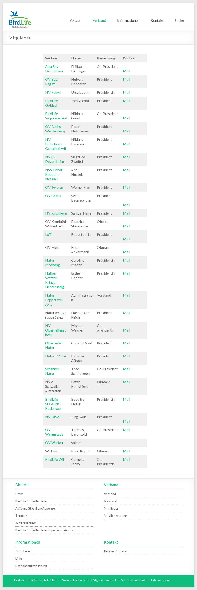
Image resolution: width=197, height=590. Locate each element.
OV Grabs (53, 195)
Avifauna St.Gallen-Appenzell (35, 508)
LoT (48, 234)
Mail (126, 71)
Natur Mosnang (52, 262)
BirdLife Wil (54, 459)
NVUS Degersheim (54, 159)
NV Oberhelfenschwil (55, 330)
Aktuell (75, 20)
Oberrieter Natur (53, 345)
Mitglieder (111, 508)
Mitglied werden (115, 515)
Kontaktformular (115, 551)
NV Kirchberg (56, 213)
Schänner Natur (52, 371)
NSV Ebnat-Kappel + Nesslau (54, 174)
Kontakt (157, 20)
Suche (179, 20)
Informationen (128, 20)
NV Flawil (53, 92)
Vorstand (110, 501)
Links (19, 558)
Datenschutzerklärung (31, 566)
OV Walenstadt (54, 431)
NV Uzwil (52, 416)
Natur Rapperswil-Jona (54, 299)
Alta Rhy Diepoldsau (54, 68)
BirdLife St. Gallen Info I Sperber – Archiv (44, 530)
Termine (21, 515)
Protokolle (22, 551)
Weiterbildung (25, 523)
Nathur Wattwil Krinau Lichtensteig (54, 280)
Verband (99, 20)
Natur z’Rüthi (55, 356)
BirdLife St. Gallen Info (31, 501)
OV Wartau (54, 442)
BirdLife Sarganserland (56, 115)
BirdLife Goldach (51, 102)
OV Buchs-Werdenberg (55, 128)
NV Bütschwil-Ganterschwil (55, 144)
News (19, 494)
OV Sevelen (54, 187)
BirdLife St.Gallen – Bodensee (53, 403)
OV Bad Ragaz (51, 81)
